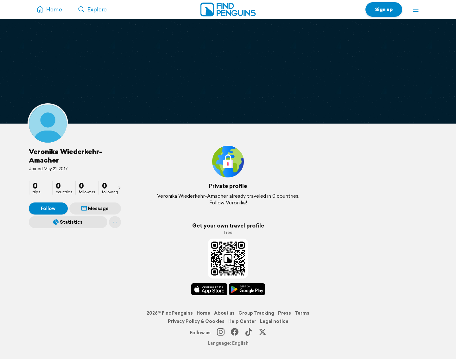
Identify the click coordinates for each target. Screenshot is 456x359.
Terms (302, 313)
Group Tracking (256, 313)
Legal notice (274, 321)
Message (95, 208)
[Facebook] (234, 333)
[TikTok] (248, 333)
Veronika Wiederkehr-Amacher (65, 156)
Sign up (384, 9)
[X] (262, 333)
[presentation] (119, 187)
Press (284, 313)
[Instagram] (221, 333)
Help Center (242, 321)
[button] (415, 9)
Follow (48, 208)
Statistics (68, 222)
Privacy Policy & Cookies (196, 321)
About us (224, 313)
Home (203, 313)
